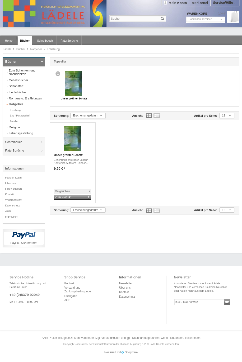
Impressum (11, 216)
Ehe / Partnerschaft (20, 115)
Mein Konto (178, 3)
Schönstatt (16, 86)
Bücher (21, 49)
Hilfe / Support (13, 188)
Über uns (10, 183)
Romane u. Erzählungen (25, 98)
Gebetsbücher (18, 80)
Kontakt (9, 194)
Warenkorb (233, 17)
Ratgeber (36, 49)
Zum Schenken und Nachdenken (22, 72)
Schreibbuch (13, 142)
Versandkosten (110, 338)
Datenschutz (12, 205)
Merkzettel (200, 3)
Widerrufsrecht (13, 199)
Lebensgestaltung (21, 133)
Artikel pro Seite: (205, 115)
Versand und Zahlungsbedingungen (78, 289)
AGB (8, 211)
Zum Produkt (63, 197)
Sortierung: (61, 115)
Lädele (122, 13)
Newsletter (126, 283)
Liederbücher (18, 92)
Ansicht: (138, 115)
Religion (14, 127)
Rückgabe (70, 296)
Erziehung (15, 110)
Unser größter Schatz (73, 98)
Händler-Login (13, 177)
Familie (14, 121)
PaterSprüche (14, 150)
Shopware (131, 352)
